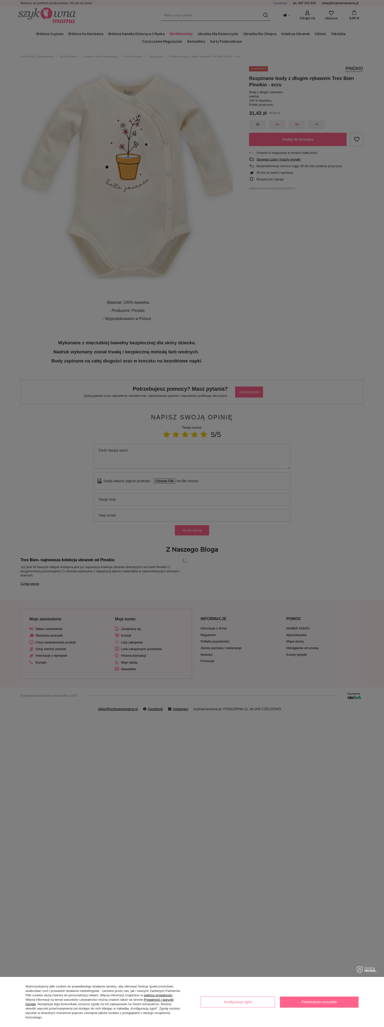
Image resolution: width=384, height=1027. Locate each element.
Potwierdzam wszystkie (319, 1002)
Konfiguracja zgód (238, 1002)
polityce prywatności (158, 995)
